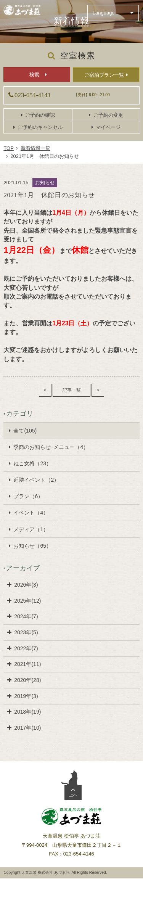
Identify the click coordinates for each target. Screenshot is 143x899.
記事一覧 (72, 390)
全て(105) (25, 431)
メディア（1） (30, 529)
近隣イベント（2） (36, 480)
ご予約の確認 (40, 115)
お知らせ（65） (32, 546)
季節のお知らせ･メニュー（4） (50, 447)
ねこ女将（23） (32, 463)
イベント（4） (30, 513)
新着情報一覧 (35, 148)
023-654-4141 (32, 95)
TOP (8, 148)
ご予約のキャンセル (40, 127)
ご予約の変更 (108, 115)
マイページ (108, 127)
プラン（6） (28, 496)
